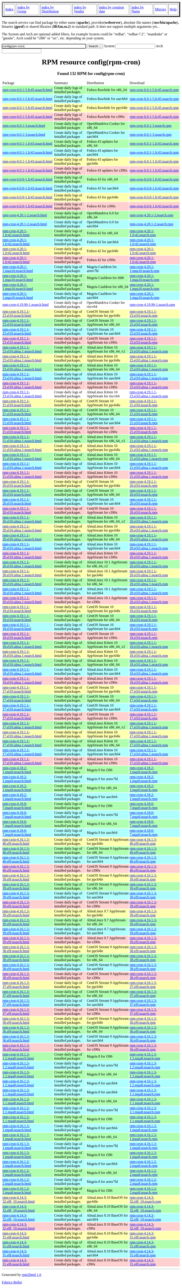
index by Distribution (50, 9)
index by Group (23, 9)
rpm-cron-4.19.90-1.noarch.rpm (152, 305)
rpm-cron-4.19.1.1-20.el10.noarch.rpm (143, 484)
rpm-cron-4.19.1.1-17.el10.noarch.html (16, 689)
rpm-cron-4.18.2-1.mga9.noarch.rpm (143, 770)
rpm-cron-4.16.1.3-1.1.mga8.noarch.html (18, 1092)
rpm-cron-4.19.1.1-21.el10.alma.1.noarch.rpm (149, 439)
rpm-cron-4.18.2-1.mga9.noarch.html (16, 770)
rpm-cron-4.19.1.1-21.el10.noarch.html (16, 403)
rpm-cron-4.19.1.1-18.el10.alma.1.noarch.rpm (149, 645)
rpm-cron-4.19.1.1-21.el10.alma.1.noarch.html (22, 439)
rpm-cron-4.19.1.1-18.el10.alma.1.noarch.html (22, 645)
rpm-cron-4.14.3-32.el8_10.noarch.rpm (145, 1199)
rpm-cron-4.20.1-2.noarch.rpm (151, 215)
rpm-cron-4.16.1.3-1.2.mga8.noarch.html (18, 1056)
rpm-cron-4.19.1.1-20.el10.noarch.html (16, 484)
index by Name (137, 9)
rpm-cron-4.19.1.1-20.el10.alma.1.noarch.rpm (149, 519)
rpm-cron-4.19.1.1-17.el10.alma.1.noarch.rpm (149, 725)
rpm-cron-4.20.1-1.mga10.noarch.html (17, 269)
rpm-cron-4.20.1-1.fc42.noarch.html (15, 233)
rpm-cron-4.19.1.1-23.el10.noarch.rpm (143, 313)
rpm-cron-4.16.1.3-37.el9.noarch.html (16, 985)
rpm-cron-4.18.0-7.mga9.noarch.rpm (143, 806)
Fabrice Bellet (12, 1282)
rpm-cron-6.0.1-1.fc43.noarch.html (27, 143)
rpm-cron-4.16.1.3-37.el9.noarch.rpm (143, 985)
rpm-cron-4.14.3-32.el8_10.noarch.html (18, 1199)
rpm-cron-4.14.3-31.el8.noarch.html (15, 1235)
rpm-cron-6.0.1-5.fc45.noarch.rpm (154, 90)
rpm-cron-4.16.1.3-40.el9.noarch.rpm (143, 841)
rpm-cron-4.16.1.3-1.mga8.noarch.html (16, 1128)
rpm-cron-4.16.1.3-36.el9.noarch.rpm (143, 1020)
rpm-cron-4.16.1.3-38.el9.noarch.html (16, 949)
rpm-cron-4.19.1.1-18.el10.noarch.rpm (143, 609)
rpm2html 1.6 (31, 1275)
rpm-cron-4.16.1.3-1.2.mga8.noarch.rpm (145, 1056)
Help (173, 9)
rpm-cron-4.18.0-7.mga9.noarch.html (16, 806)
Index (9, 9)
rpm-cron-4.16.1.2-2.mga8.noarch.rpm (143, 1164)
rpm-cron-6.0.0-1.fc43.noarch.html (27, 179)
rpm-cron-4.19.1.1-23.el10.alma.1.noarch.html (22, 349)
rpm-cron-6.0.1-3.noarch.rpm (151, 126)
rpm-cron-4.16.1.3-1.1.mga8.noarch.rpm (145, 1092)
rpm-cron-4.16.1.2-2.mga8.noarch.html (16, 1164)
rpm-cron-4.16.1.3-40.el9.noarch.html (16, 841)
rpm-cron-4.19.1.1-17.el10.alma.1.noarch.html (22, 725)
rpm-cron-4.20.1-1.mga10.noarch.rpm (144, 269)
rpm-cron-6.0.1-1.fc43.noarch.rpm (154, 143)
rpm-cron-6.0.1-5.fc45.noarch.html (27, 90)
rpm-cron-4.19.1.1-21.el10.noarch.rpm (143, 403)
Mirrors (160, 9)
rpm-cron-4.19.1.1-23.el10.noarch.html (16, 313)
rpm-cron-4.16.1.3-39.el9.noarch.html (16, 877)
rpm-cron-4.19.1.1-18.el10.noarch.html (16, 609)
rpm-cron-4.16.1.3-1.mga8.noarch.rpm (143, 1128)
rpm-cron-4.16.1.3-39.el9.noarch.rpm (143, 877)
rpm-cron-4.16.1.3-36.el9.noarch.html (16, 1020)
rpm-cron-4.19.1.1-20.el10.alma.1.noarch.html (22, 519)
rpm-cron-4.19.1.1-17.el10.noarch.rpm (143, 689)
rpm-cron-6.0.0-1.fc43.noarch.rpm (154, 179)
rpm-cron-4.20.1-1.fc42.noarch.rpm (143, 233)
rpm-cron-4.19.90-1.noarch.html (25, 305)
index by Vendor (80, 9)
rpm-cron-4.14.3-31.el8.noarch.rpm (143, 1235)
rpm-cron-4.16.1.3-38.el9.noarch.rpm (143, 949)
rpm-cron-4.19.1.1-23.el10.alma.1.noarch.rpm (149, 349)
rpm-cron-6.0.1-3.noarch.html (23, 126)
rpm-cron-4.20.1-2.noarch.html (24, 215)
